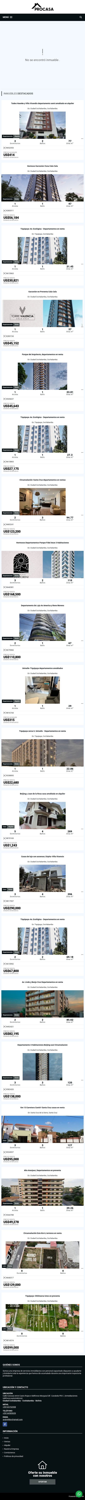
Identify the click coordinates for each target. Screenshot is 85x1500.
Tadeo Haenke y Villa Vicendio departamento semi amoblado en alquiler (42, 103)
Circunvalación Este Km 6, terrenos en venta (43, 1233)
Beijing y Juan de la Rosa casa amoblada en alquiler (42, 794)
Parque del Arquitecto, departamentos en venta (42, 354)
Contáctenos (9, 1453)
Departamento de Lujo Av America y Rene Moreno (42, 605)
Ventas (7, 1441)
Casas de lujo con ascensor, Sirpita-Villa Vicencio (42, 856)
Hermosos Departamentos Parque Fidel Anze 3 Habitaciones (42, 543)
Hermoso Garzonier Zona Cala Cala (42, 166)
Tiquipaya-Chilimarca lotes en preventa (42, 1296)
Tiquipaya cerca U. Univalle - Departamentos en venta (42, 731)
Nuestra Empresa (11, 1449)
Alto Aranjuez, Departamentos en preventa (42, 1170)
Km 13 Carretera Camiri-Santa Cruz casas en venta (42, 1107)
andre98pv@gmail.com (13, 1419)
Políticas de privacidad (13, 1456)
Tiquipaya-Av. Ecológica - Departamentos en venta (42, 229)
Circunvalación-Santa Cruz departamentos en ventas (43, 480)
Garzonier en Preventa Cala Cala (42, 292)
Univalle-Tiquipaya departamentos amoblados (42, 668)
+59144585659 (9, 1413)
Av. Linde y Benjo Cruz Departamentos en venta (42, 982)
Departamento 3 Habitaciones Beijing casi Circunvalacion (42, 1045)
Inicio (6, 1438)
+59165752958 (9, 1407)
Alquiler (7, 1445)
